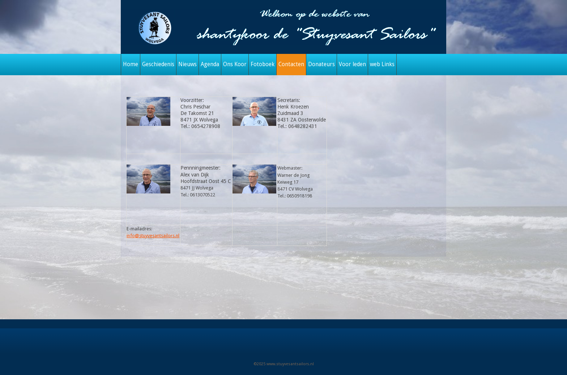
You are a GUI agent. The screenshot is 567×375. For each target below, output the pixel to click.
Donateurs (321, 64)
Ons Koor (235, 64)
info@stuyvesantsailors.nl (153, 235)
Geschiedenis (158, 64)
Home (130, 64)
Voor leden (352, 64)
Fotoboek (262, 64)
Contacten (291, 64)
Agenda (210, 64)
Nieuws (187, 64)
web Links (382, 64)
